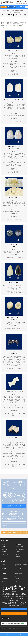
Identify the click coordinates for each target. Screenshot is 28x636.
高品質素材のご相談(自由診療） (18, 10)
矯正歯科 (3, 568)
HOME (4, 10)
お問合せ (17, 556)
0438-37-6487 (10, 603)
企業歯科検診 (4, 578)
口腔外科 (3, 573)
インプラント (17, 568)
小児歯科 (3, 576)
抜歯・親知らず (18, 573)
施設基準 (3, 551)
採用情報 (17, 554)
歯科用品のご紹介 (19, 549)
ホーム (3, 544)
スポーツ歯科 (17, 581)
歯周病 (3, 571)
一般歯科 (3, 564)
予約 (7, 634)
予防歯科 (16, 576)
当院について (4, 549)
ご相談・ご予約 (19, 546)
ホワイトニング (18, 571)
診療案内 (9, 10)
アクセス (3, 6)
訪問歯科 (3, 581)
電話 (21, 634)
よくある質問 (18, 544)
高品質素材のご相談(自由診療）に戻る (14, 532)
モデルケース (4, 554)
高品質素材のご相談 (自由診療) (20, 565)
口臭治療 (16, 578)
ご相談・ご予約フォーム (14, 506)
